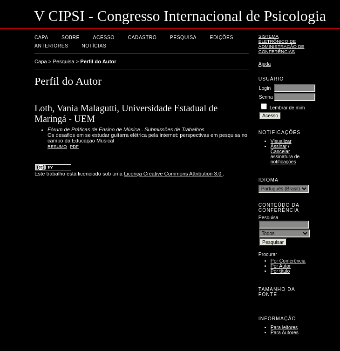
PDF (74, 146)
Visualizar (281, 141)
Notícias (94, 45)
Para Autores (285, 332)
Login (265, 88)
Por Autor (281, 266)
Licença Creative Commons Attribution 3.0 (173, 173)
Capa (41, 37)
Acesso (104, 37)
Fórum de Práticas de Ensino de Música (94, 129)
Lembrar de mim (287, 107)
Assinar (279, 146)
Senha (266, 97)
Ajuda (264, 64)
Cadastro (142, 37)
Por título (280, 271)
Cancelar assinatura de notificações (285, 156)
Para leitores (284, 327)
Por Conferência (288, 260)
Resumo (57, 146)
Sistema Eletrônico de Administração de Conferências (281, 44)
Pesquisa (183, 37)
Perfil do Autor (98, 61)
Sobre (70, 37)
